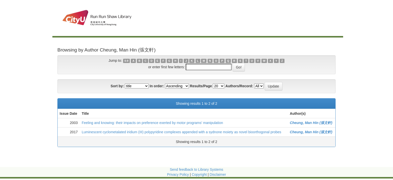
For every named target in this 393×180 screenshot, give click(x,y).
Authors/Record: (239, 86)
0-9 (126, 60)
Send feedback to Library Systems (196, 170)
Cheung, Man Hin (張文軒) (311, 123)
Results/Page (201, 86)
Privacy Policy (178, 174)
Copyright (200, 174)
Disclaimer (218, 174)
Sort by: (117, 86)
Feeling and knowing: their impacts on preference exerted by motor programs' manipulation (152, 123)
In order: (157, 86)
